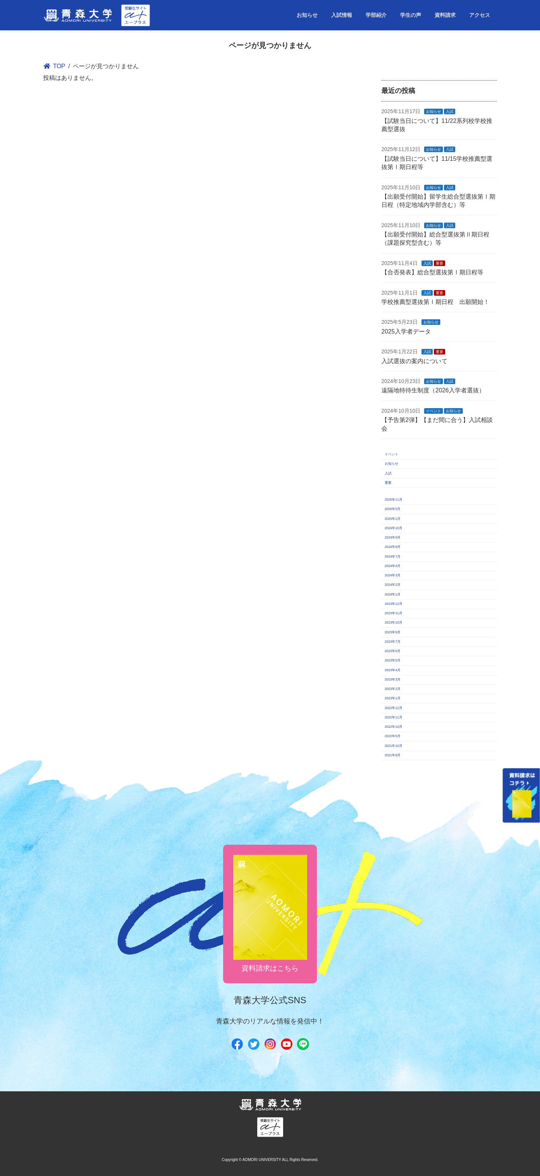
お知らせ (433, 111)
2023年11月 (393, 613)
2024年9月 (392, 537)
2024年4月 (392, 566)
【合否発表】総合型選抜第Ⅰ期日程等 (432, 272)
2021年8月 (392, 755)
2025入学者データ (406, 331)
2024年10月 (393, 528)
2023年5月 (392, 660)
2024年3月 (392, 575)
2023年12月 (393, 604)
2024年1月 (392, 594)
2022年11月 (393, 717)
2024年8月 (392, 547)
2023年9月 (392, 632)
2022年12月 (393, 708)
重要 (439, 263)
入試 (450, 111)
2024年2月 (392, 585)
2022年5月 (392, 736)
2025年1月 (392, 519)
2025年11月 (393, 499)
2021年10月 (393, 746)
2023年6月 (392, 651)
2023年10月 (393, 622)
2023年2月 (392, 689)
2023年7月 (392, 641)
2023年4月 (392, 670)
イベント (433, 411)
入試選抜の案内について (414, 361)
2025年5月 (392, 509)
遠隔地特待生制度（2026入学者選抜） (433, 390)
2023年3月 (392, 679)
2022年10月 (393, 727)
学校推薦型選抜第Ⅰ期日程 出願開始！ (435, 302)
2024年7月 (392, 556)
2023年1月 (392, 698)
